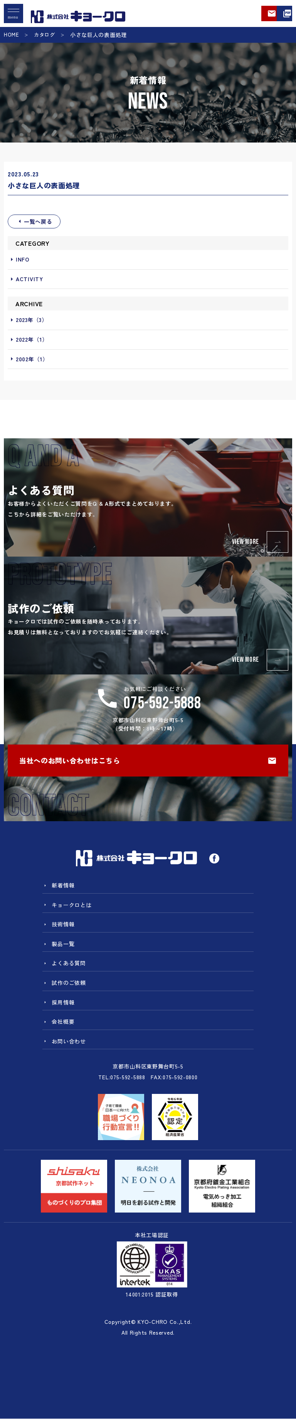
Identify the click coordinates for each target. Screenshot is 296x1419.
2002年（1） (28, 359)
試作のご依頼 (64, 982)
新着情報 (58, 885)
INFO (19, 259)
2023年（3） (27, 320)
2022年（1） (28, 340)
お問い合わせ (64, 1041)
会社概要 (58, 1021)
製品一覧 (58, 944)
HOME (11, 34)
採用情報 (58, 1002)
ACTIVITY (25, 279)
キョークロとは (66, 905)
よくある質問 (64, 963)
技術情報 (58, 924)
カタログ (44, 34)
